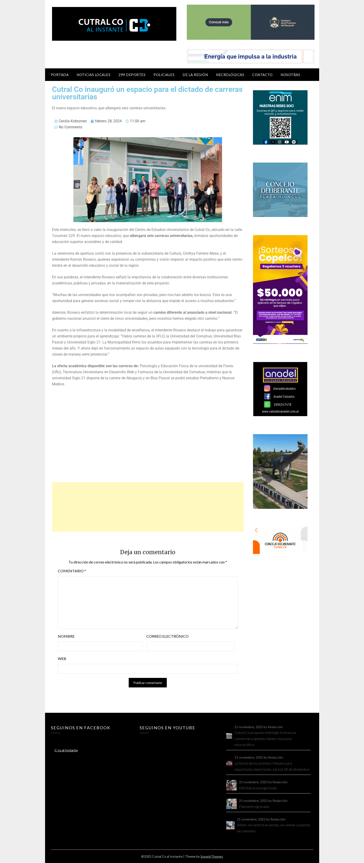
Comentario (72, 571)
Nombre (66, 636)
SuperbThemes (211, 856)
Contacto (262, 75)
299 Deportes (131, 75)
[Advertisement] (148, 507)
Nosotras (290, 75)
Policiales (164, 75)
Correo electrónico (167, 636)
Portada (60, 75)
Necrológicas (230, 75)
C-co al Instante (66, 750)
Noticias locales (93, 75)
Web (62, 658)
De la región (195, 75)
